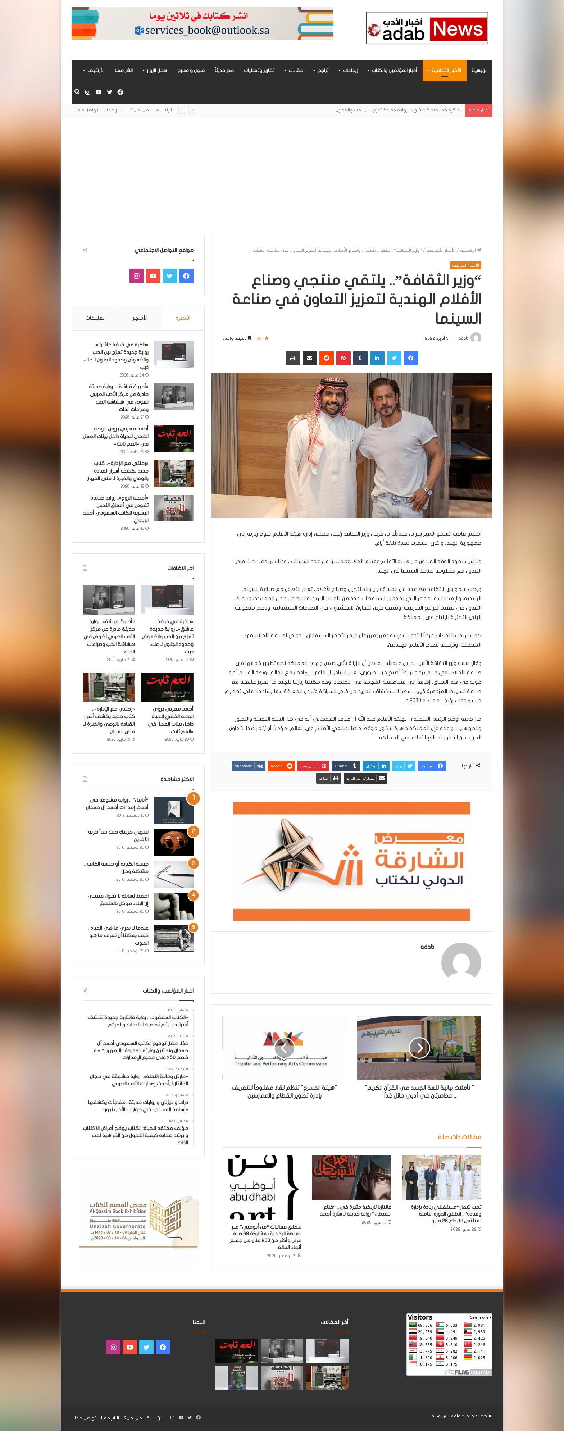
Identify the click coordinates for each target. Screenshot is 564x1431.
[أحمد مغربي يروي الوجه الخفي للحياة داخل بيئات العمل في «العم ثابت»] (174, 438)
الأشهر (140, 318)
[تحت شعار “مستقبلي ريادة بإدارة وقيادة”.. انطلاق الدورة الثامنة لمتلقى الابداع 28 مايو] (441, 1177)
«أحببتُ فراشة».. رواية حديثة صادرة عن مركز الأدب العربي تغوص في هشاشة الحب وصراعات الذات (109, 637)
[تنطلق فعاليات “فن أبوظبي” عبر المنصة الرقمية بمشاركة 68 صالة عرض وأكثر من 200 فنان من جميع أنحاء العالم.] (261, 1187)
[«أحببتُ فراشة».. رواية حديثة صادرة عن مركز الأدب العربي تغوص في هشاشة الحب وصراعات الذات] (174, 396)
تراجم (323, 70)
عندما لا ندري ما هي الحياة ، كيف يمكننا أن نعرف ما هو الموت (118, 935)
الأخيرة (183, 318)
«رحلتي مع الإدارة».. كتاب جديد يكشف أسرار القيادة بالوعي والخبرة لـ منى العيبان (117, 471)
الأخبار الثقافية (446, 70)
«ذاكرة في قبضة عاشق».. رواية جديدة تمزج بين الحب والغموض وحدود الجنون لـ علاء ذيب (168, 637)
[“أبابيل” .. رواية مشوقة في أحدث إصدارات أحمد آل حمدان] (174, 810)
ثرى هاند (440, 1415)
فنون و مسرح (191, 70)
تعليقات (95, 318)
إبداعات (350, 70)
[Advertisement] (282, 170)
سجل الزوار (157, 70)
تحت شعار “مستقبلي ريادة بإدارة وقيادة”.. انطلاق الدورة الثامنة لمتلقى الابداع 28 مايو (446, 1213)
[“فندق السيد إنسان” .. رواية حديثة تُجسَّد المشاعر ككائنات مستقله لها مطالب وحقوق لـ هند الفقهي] (236, 1378)
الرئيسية (479, 70)
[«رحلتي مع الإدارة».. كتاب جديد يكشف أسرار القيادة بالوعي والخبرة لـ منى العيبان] (174, 473)
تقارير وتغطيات (259, 70)
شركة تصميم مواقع (471, 1415)
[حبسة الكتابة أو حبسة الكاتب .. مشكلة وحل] (174, 874)
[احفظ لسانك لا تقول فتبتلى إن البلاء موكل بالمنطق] (174, 906)
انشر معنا (124, 70)
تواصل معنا (86, 110)
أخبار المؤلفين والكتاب (394, 70)
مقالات (295, 70)
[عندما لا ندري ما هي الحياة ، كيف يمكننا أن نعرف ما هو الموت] (174, 938)
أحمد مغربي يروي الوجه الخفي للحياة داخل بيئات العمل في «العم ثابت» (116, 436)
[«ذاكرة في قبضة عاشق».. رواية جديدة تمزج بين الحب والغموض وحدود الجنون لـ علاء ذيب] (174, 354)
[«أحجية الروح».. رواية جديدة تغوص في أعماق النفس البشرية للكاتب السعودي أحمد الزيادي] (174, 508)
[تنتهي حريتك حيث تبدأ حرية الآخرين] (174, 842)
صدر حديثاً (224, 70)
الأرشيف (95, 70)
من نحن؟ (140, 110)
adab (463, 338)
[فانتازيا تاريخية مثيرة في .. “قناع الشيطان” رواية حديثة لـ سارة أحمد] (351, 1177)
